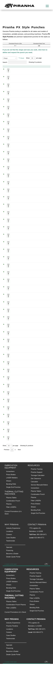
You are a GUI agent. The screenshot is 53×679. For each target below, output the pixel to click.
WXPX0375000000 (43, 250)
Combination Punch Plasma (16, 620)
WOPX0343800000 (43, 233)
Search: (15, 62)
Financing (9, 565)
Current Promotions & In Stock (15, 627)
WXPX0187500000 (43, 114)
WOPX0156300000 (43, 99)
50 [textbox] (32, 58)
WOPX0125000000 (43, 77)
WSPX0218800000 (43, 151)
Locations (9, 546)
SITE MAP (13, 579)
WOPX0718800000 (43, 450)
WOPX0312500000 (43, 211)
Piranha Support (36, 487)
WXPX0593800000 (43, 399)
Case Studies (11, 553)
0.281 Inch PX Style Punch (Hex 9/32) (22, 181)
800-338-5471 (42, 550)
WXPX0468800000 (43, 320)
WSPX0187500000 (43, 129)
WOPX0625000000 (43, 423)
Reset (22, 58)
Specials (9, 562)
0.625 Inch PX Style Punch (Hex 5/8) (21, 416)
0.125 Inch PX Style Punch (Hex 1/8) (21, 69)
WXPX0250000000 (43, 159)
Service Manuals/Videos (39, 500)
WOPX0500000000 (43, 352)
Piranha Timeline (12, 641)
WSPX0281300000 (43, 196)
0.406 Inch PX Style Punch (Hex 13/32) (22, 273)
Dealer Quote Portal (13, 572)
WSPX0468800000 (43, 337)
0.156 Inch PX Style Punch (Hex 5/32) (22, 92)
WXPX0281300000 (43, 181)
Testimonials (10, 556)
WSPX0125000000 (43, 84)
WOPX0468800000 (43, 327)
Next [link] (19, 465)
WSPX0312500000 (43, 218)
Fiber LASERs (11, 522)
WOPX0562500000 (43, 391)
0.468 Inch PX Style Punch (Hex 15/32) (22, 320)
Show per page (34, 58)
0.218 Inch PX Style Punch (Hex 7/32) (22, 136)
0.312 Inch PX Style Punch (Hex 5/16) (22, 203)
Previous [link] (6, 465)
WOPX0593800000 (43, 406)
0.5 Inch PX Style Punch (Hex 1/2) (20, 344)
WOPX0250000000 (43, 166)
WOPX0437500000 (43, 305)
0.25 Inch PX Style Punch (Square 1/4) (22, 173)
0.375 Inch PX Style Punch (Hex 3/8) (21, 250)
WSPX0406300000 (43, 290)
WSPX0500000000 (43, 359)
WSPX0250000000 (43, 173)
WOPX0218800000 (43, 144)
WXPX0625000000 (43, 416)
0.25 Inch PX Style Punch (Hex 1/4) (21, 159)
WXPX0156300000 (43, 92)
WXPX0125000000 (43, 69)
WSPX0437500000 (43, 312)
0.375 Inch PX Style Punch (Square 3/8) (22, 265)
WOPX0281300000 (43, 188)
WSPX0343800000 (43, 243)
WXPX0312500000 (43, 203)
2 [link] (15, 465)
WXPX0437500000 (43, 297)
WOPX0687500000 (43, 440)
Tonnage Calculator (37, 490)
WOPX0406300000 (43, 280)
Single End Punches (13, 502)
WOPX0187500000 (43, 121)
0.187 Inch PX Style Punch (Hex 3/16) (22, 114)
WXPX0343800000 (43, 226)
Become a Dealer (12, 569)
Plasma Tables (11, 513)
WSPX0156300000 (43, 106)
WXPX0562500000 (43, 384)
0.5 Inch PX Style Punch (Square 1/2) (22, 359)
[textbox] (10, 58)
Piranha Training (36, 484)
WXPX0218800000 (43, 136)
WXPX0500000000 (43, 344)
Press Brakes (11, 490)
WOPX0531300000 (43, 374)
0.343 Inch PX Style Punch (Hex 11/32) (22, 226)
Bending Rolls (11, 499)
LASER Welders (12, 493)
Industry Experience (13, 543)
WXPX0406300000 (43, 273)
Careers (9, 550)
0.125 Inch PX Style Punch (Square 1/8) (22, 84)
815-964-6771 (39, 553)
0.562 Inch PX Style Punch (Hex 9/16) (22, 384)
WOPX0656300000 (43, 431)
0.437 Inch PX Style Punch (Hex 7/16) (22, 297)
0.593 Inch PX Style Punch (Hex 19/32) (22, 399)
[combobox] (10, 58)
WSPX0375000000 (43, 265)
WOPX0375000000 (43, 258)
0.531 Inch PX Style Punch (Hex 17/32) (22, 366)
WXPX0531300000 (43, 366)
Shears (8, 496)
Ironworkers (10, 486)
